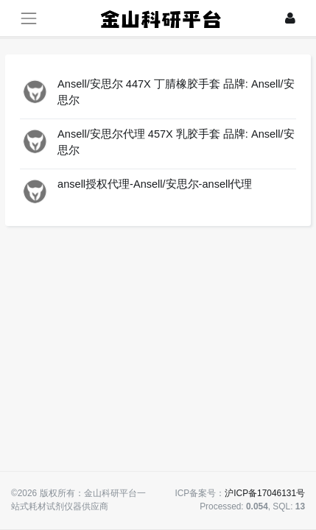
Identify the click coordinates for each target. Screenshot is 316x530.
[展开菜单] (28, 18)
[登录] (290, 18)
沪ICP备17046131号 (265, 493)
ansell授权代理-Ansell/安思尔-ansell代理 (154, 184)
